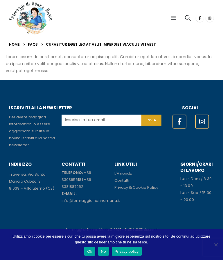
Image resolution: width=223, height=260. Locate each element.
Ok (89, 251)
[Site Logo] (31, 18)
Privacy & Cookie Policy (136, 187)
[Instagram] (210, 18)
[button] (175, 18)
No (103, 251)
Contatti (121, 180)
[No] (216, 244)
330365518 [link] (71, 179)
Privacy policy (127, 251)
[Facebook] (200, 18)
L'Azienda (123, 173)
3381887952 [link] (72, 186)
